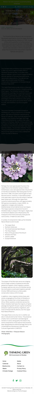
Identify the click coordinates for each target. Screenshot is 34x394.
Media (19, 361)
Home (4, 361)
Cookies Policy (21, 371)
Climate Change (8, 371)
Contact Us (20, 366)
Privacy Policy (21, 368)
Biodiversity (6, 366)
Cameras (5, 363)
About (19, 363)
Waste (5, 368)
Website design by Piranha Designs (17, 391)
